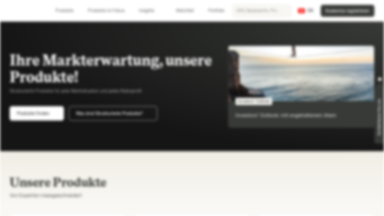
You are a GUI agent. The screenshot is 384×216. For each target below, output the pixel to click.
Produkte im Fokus (110, 10)
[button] (380, 79)
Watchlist (181, 10)
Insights (150, 10)
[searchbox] (262, 11)
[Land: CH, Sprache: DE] (306, 11)
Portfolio (212, 10)
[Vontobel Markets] (26, 11)
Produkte (68, 10)
